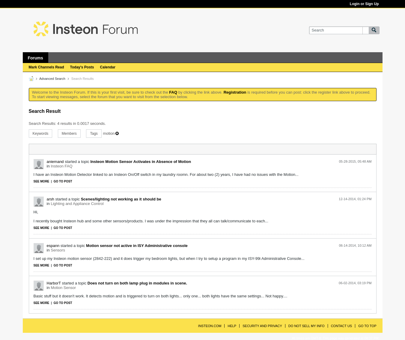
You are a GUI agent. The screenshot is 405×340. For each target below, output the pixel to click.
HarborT (54, 283)
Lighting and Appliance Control (77, 203)
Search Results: (42, 123)
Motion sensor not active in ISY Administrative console (137, 245)
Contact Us (341, 326)
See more (41, 181)
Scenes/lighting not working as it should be (121, 199)
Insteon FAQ (61, 166)
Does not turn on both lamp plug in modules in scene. (137, 283)
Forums (35, 58)
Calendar (107, 67)
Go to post (63, 181)
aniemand (55, 161)
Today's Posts (82, 67)
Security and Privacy (262, 326)
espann (53, 245)
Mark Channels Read (46, 67)
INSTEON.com (210, 326)
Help (232, 326)
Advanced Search (52, 78)
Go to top (367, 326)
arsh (50, 199)
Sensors (58, 250)
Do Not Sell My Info (306, 326)
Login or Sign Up (364, 4)
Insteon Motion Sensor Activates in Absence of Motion (141, 161)
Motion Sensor (63, 287)
